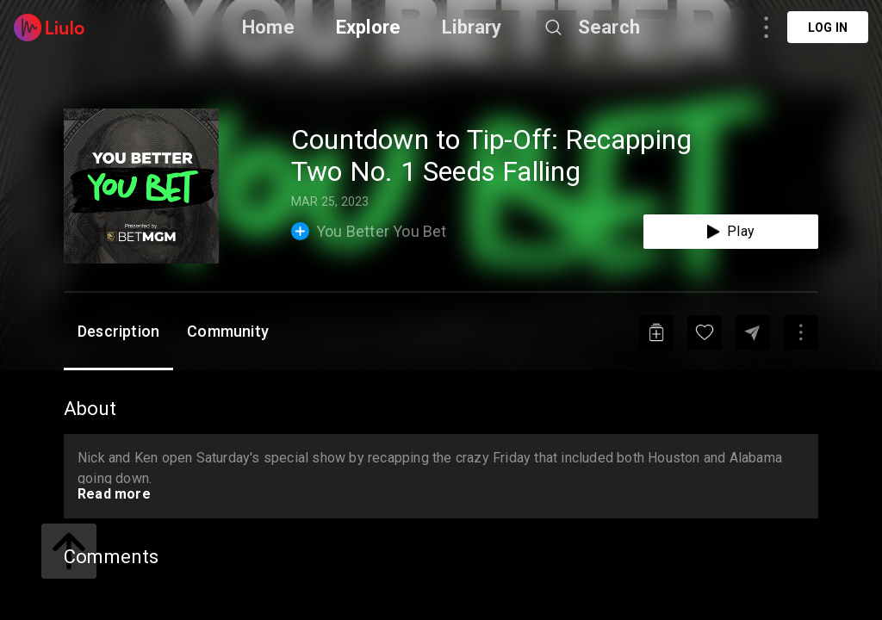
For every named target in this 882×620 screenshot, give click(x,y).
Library (471, 27)
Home (268, 27)
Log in (828, 27)
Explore (368, 27)
